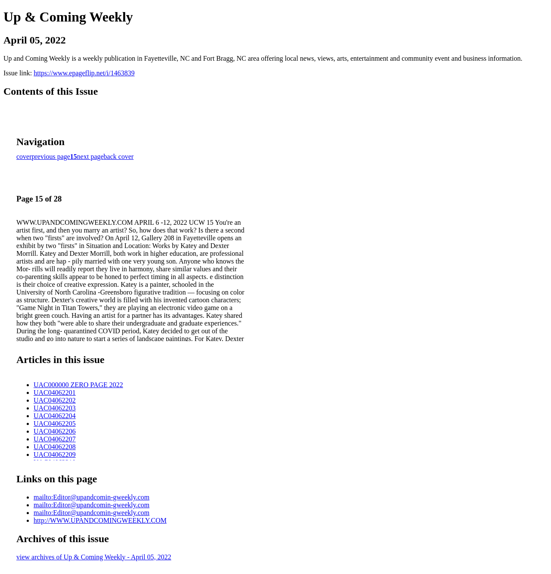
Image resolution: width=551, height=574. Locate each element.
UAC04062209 (55, 454)
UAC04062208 (55, 446)
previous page (51, 156)
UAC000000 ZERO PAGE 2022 (78, 384)
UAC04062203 (55, 408)
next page (90, 156)
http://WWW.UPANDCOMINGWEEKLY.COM (100, 520)
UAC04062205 (55, 423)
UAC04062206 (55, 431)
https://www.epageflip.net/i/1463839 (84, 73)
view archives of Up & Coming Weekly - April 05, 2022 (93, 557)
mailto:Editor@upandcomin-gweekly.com (91, 497)
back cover (119, 156)
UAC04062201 (55, 392)
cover (24, 156)
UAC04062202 (55, 400)
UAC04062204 (55, 415)
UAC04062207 (55, 439)
